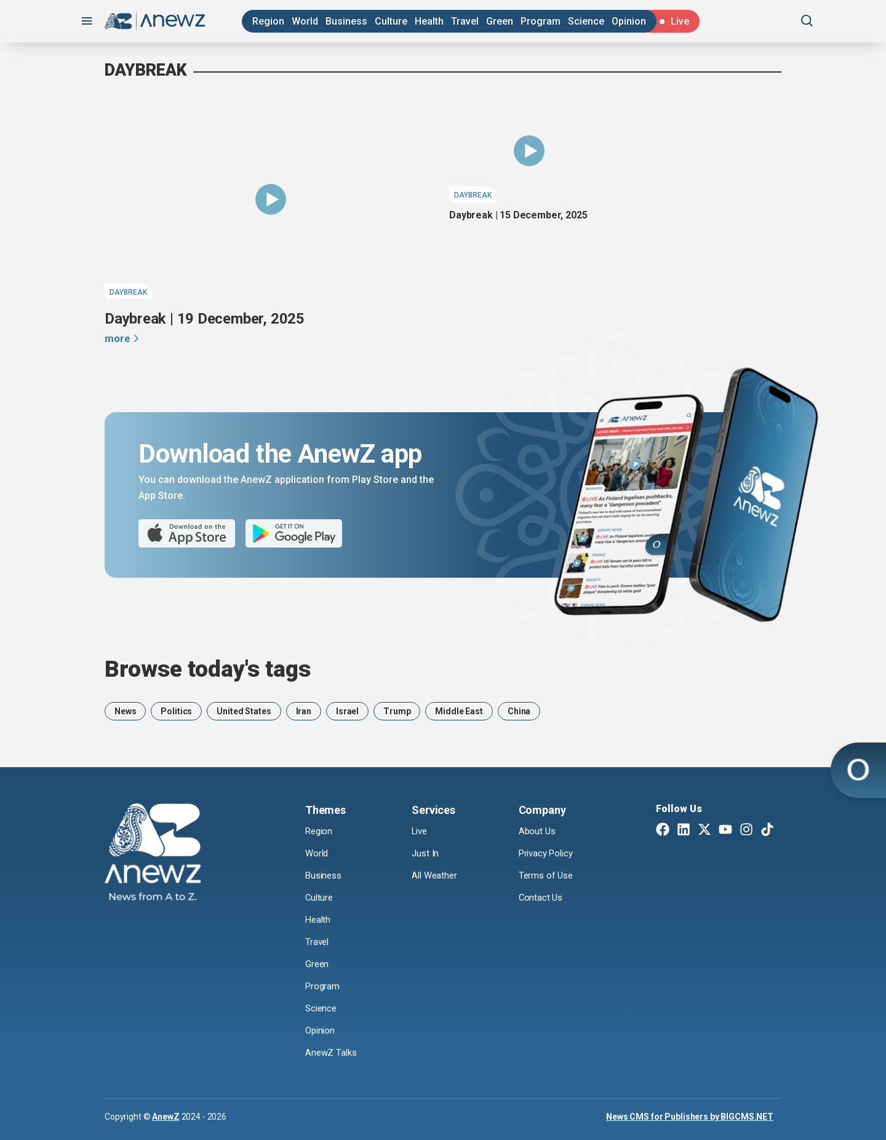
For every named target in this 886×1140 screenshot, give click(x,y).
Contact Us (541, 898)
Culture (391, 21)
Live (420, 831)
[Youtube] (725, 831)
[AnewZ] (153, 853)
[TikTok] (767, 831)
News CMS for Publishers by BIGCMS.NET (689, 1116)
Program (541, 21)
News (125, 711)
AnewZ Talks (332, 1052)
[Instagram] (746, 831)
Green (499, 21)
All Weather (436, 876)
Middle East (458, 711)
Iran (303, 711)
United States (244, 711)
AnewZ (165, 1116)
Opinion (629, 21)
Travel (465, 21)
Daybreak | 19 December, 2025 (205, 318)
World (305, 21)
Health (429, 21)
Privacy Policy (549, 853)
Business (346, 21)
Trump (396, 711)
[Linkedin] (683, 831)
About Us (538, 831)
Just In (426, 853)
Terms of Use (547, 876)
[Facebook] (662, 831)
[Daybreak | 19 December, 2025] (271, 199)
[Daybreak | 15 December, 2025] (529, 151)
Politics (176, 711)
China (519, 711)
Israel (347, 711)
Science (586, 21)
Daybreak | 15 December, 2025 (518, 215)
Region (268, 21)
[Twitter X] (704, 831)
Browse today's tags (208, 669)
